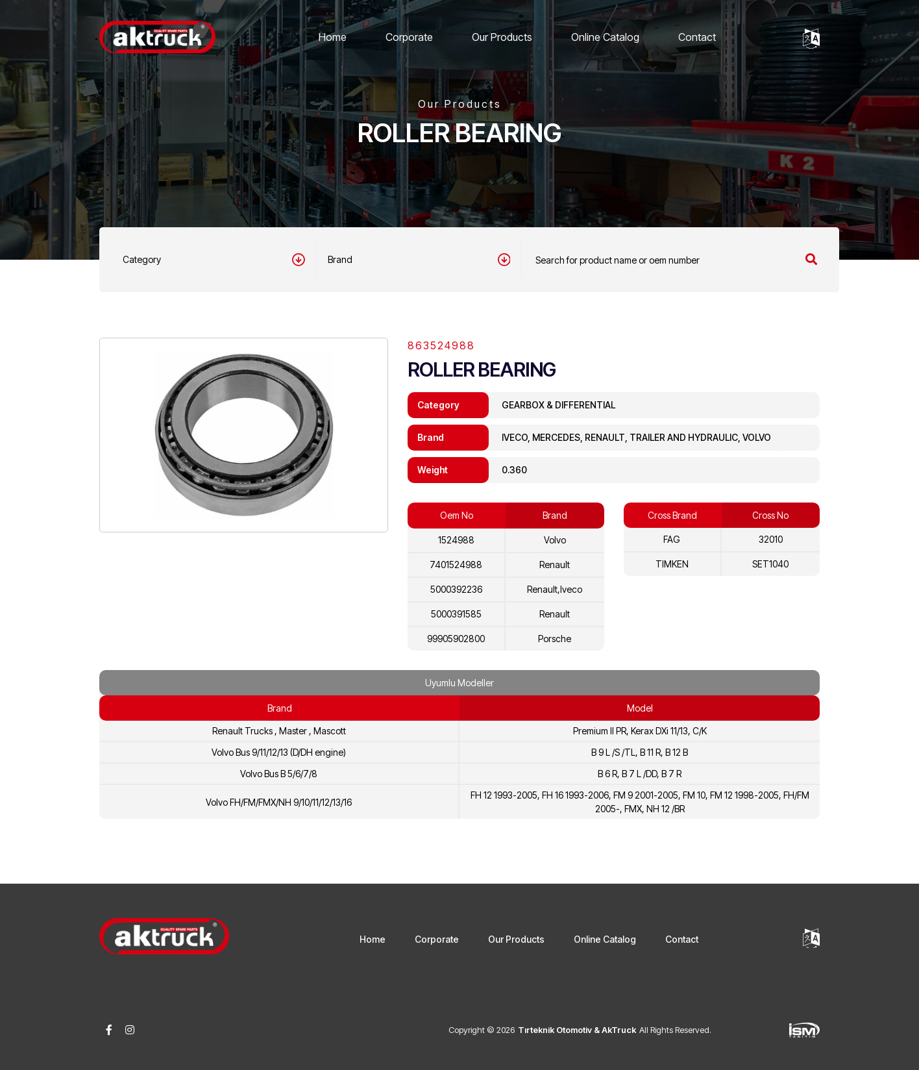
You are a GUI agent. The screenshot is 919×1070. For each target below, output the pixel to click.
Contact (697, 37)
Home (333, 37)
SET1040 (770, 563)
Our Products (502, 37)
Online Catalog (605, 37)
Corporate (409, 37)
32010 (771, 539)
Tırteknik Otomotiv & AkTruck (577, 1029)
